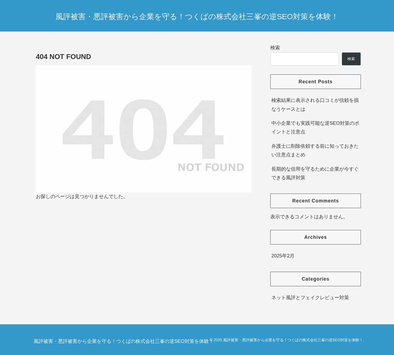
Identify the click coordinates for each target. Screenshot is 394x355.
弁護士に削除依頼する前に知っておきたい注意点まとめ (315, 150)
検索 (275, 47)
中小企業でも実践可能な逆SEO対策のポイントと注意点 (315, 127)
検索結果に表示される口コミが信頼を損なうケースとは (315, 105)
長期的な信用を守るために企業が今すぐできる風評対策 (315, 173)
